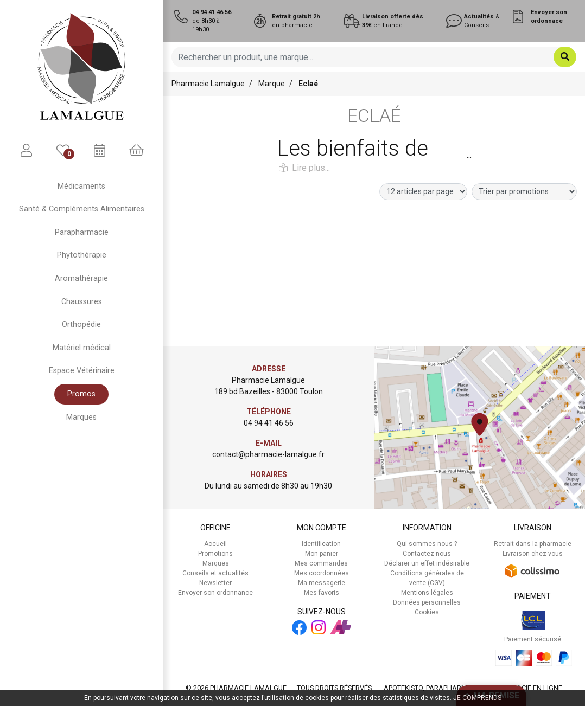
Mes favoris (321, 592)
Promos (81, 394)
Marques (81, 417)
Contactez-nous (427, 553)
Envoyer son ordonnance (215, 592)
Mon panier (321, 553)
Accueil (215, 544)
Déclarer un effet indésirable (426, 563)
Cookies (427, 612)
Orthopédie (81, 324)
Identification (321, 544)
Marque (271, 83)
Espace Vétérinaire (82, 370)
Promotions (215, 553)
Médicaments (81, 186)
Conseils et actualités (215, 573)
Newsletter (215, 583)
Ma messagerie (321, 583)
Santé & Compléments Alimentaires (81, 209)
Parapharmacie (82, 232)
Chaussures (81, 301)
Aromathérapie (81, 278)
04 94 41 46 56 (269, 423)
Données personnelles (427, 602)
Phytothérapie (81, 255)
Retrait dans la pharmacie (532, 544)
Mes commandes (321, 563)
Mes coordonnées (321, 573)
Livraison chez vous (533, 553)
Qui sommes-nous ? (427, 544)
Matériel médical (82, 347)
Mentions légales (427, 592)
